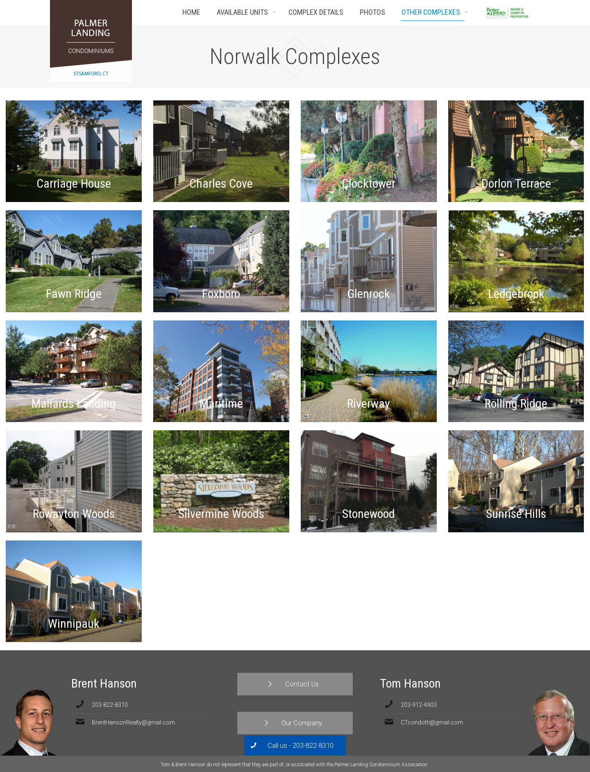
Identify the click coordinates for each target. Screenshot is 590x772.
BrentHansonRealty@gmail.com (133, 722)
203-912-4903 (419, 705)
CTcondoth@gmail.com (432, 722)
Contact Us (528, 12)
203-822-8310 (110, 705)
